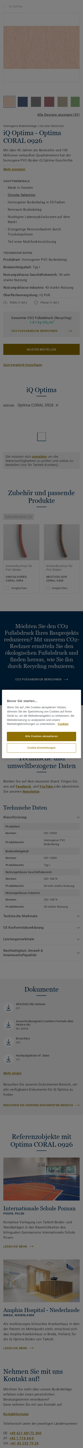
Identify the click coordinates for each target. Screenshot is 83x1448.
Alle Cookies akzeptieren (41, 736)
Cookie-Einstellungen (41, 748)
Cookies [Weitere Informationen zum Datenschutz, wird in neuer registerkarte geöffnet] (63, 724)
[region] (41, 724)
